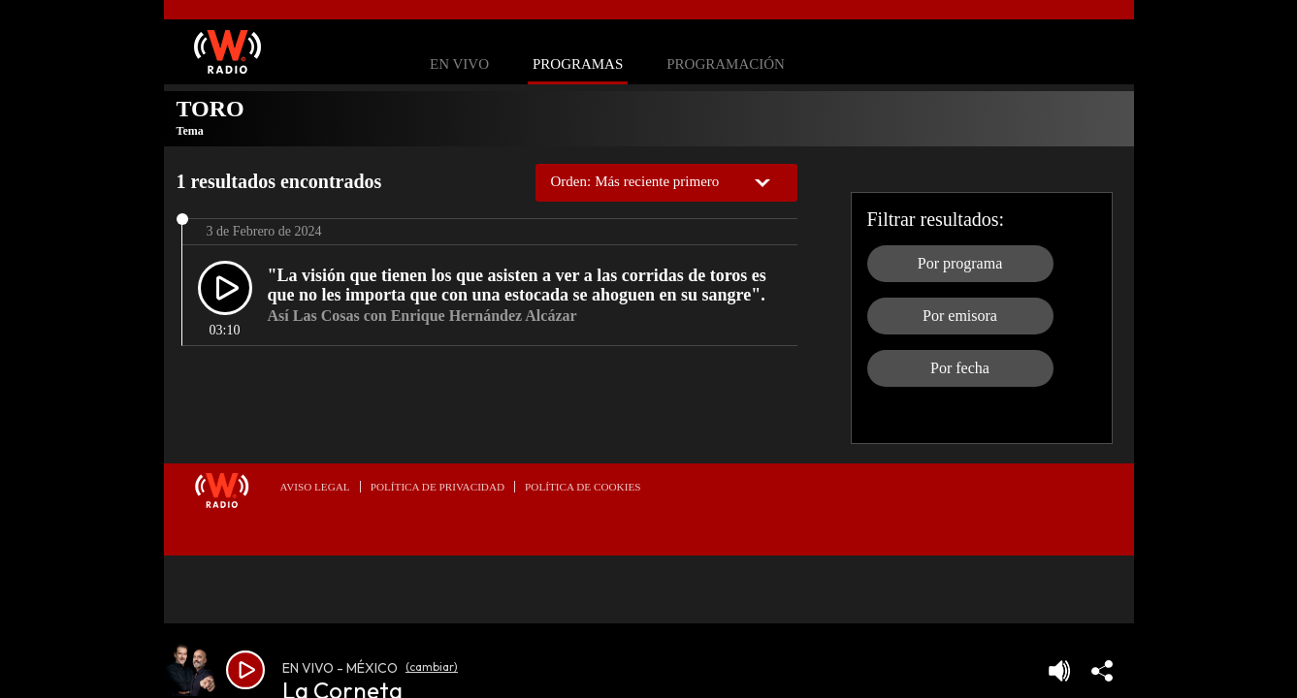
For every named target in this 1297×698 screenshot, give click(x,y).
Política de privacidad (437, 486)
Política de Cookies (582, 486)
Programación (725, 64)
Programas (578, 64)
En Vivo (459, 64)
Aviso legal (315, 486)
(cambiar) (431, 666)
